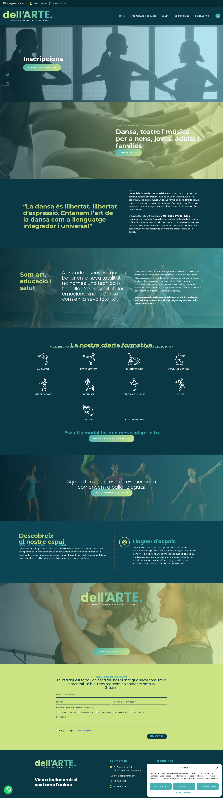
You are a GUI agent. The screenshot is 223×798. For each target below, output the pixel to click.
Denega (184, 786)
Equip (165, 16)
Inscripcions (181, 16)
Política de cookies (183, 793)
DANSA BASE (43, 368)
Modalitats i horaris (143, 16)
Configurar (208, 786)
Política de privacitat (86, 730)
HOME (121, 16)
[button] (217, 767)
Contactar (202, 16)
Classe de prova (87, 712)
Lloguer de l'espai (122, 712)
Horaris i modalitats (67, 712)
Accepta (160, 786)
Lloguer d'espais (154, 541)
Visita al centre (104, 712)
